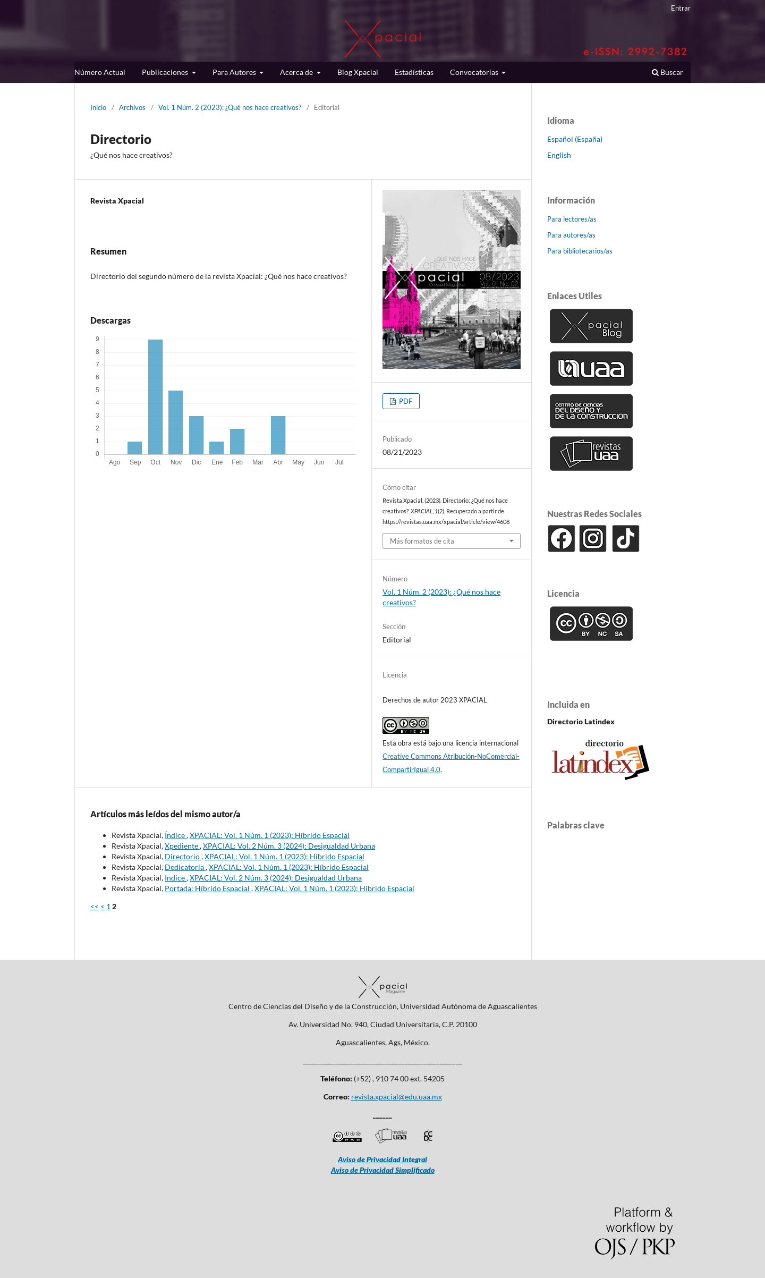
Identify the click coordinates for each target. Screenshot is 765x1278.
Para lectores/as (572, 219)
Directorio (183, 856)
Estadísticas (414, 72)
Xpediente (182, 845)
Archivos (132, 107)
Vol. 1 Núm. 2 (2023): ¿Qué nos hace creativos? (229, 107)
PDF (404, 401)
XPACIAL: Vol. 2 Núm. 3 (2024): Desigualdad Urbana (289, 845)
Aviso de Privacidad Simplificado (383, 1169)
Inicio (98, 107)
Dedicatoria (185, 866)
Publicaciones (166, 72)
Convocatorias (475, 72)
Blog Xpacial (357, 72)
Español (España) (574, 138)
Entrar (681, 8)
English (559, 154)
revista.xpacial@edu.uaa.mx (396, 1096)
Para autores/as (571, 235)
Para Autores (235, 72)
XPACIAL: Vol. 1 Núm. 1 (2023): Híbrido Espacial (270, 835)
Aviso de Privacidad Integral (382, 1159)
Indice (175, 877)
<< (94, 906)
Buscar (667, 72)
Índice (175, 835)
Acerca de (297, 72)
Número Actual (99, 72)
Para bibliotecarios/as (580, 251)
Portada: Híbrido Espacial (208, 888)
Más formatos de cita (422, 541)
